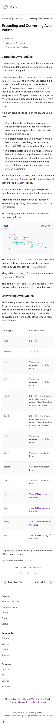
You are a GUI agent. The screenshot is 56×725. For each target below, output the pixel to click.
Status (5, 628)
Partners (6, 690)
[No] (28, 577)
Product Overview (10, 605)
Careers (5, 685)
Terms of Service (33, 706)
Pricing (5, 616)
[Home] (10, 7)
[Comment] (35, 577)
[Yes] (20, 577)
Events (5, 653)
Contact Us (7, 674)
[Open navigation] (49, 7)
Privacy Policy (16, 706)
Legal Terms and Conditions (38, 720)
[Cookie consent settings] (3, 721)
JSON (6, 226)
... (24, 18)
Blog (4, 679)
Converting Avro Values (17, 47)
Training (6, 659)
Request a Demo (9, 611)
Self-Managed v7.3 (11, 18)
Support (6, 622)
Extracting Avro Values (16, 43)
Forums (5, 642)
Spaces (5, 648)
